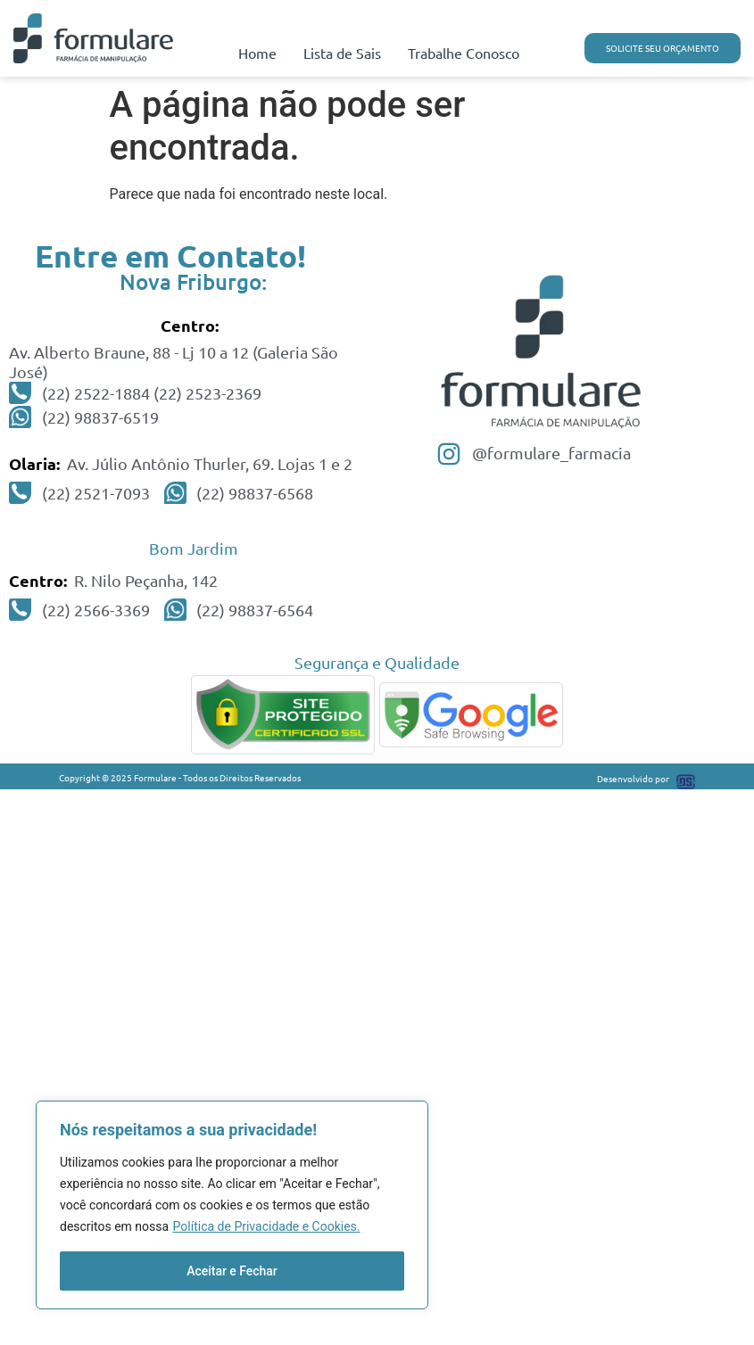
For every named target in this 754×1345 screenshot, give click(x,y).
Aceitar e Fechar (232, 1271)
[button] (662, 48)
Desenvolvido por (633, 778)
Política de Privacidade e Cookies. (266, 1226)
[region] (232, 1205)
